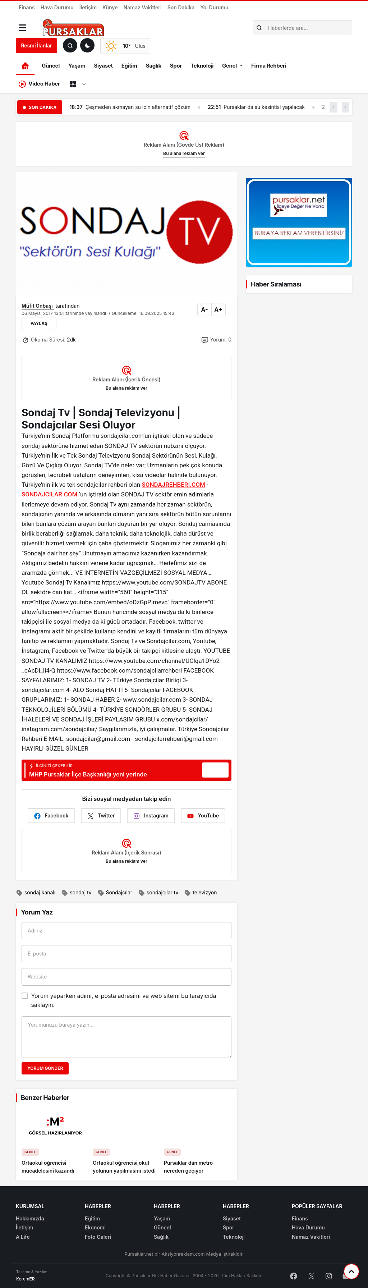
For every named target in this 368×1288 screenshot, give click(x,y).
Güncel (51, 65)
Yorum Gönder (45, 1068)
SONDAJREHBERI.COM (173, 484)
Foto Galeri (98, 1237)
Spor (176, 65)
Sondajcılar (114, 893)
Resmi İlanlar (36, 45)
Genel (229, 65)
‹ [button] (333, 107)
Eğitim (129, 65)
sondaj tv (76, 893)
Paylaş (39, 323)
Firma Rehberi (268, 65)
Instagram (151, 815)
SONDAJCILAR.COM (49, 494)
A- (204, 309)
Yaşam (76, 65)
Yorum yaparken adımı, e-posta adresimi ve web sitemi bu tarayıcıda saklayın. (123, 1000)
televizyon (200, 893)
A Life (23, 1237)
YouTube (203, 815)
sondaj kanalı (35, 893)
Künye (110, 7)
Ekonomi (95, 1227)
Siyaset (103, 65)
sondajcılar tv (158, 893)
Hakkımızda (30, 1218)
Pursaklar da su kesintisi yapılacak (264, 107)
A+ (218, 309)
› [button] (345, 107)
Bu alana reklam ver (184, 153)
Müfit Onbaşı (38, 306)
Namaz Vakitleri (143, 7)
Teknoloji (201, 65)
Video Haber (39, 84)
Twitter (101, 815)
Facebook (51, 815)
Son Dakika (181, 7)
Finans (27, 7)
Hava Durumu (57, 7)
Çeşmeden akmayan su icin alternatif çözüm (138, 107)
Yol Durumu (214, 7)
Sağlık (153, 65)
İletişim (88, 7)
